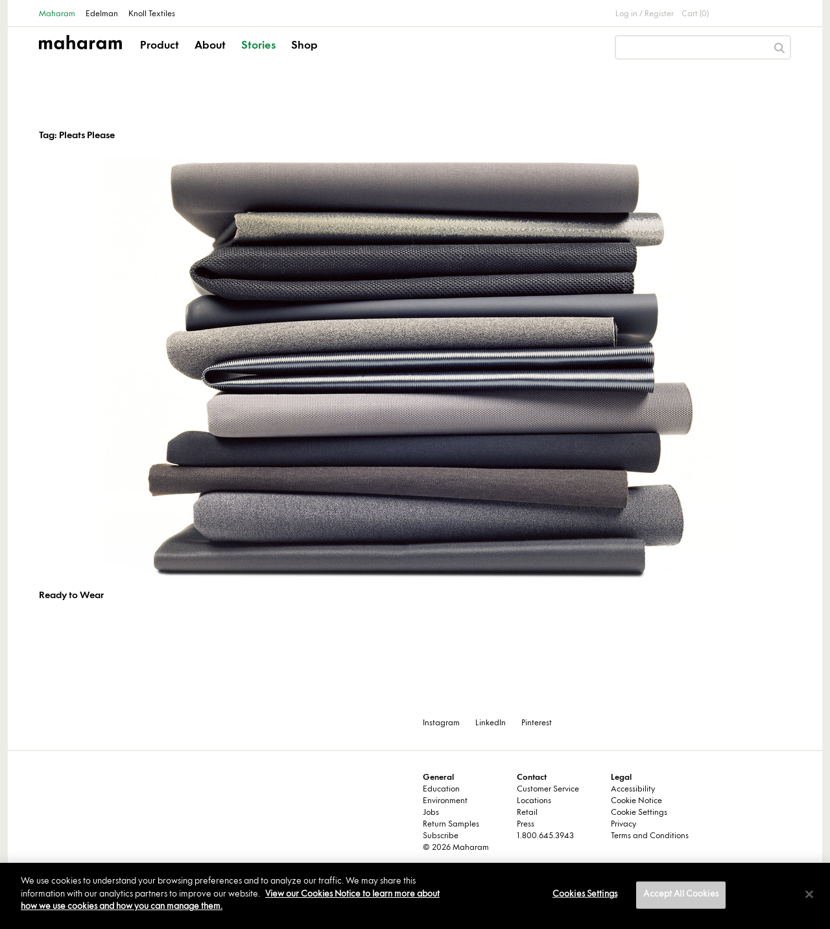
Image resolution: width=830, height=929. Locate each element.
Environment (445, 801)
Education (441, 789)
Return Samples (451, 824)
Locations (534, 801)
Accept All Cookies (680, 894)
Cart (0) (695, 14)
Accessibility (633, 789)
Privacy (623, 824)
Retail (527, 812)
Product (159, 46)
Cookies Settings (584, 894)
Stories (258, 46)
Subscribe (440, 836)
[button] (160, 57)
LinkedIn (490, 723)
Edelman (102, 14)
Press (525, 824)
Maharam (57, 14)
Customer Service (548, 789)
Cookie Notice (636, 801)
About (210, 46)
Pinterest (536, 723)
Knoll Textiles (151, 14)
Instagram (441, 723)
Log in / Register (644, 14)
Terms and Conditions (650, 836)
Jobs (431, 812)
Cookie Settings (639, 812)
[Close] (809, 894)
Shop (304, 46)
